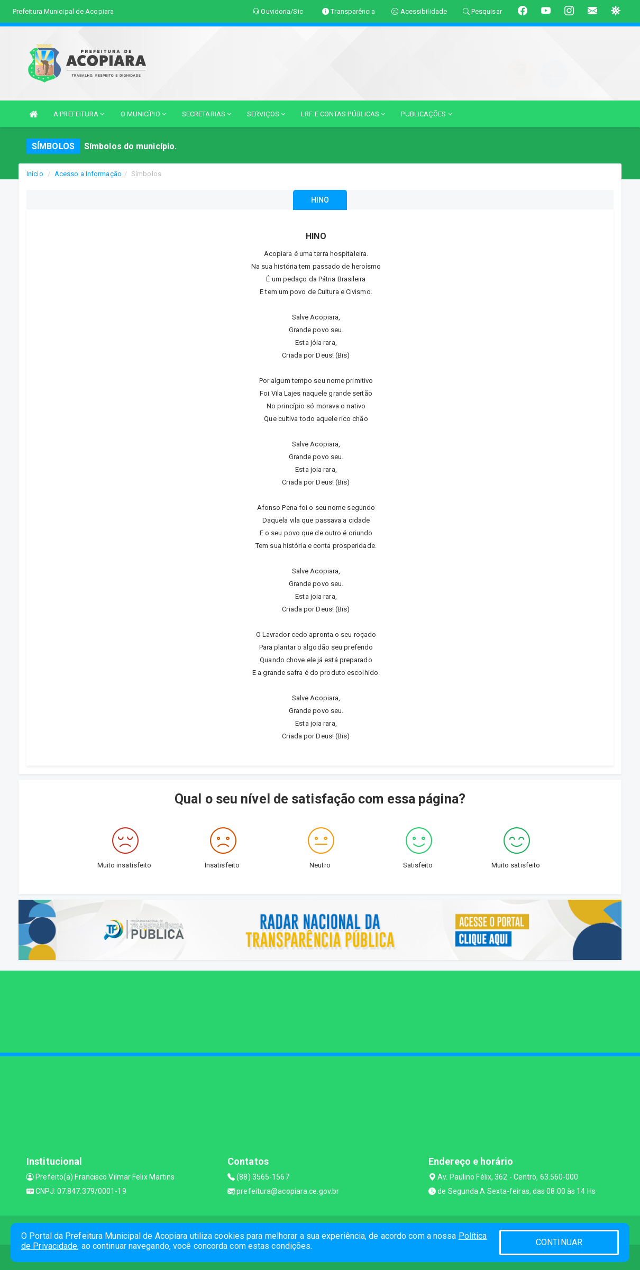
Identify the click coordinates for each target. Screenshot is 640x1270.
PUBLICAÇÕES (426, 114)
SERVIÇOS (266, 114)
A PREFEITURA (78, 114)
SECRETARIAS (206, 114)
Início (34, 174)
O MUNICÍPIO (143, 114)
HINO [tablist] (320, 200)
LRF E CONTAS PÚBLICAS (343, 114)
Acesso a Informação (88, 174)
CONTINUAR (559, 1242)
